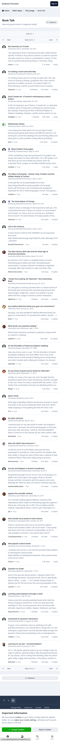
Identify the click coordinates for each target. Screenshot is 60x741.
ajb (9, 511)
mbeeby (19, 101)
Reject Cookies (45, 729)
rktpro (18, 126)
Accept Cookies (16, 729)
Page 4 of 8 (30, 40)
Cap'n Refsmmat (22, 328)
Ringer (10, 389)
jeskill (18, 373)
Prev (9, 40)
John (9, 142)
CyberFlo (11, 339)
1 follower (35, 117)
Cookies (38, 708)
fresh (18, 308)
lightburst (11, 299)
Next (51, 40)
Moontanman (21, 445)
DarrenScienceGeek (23, 546)
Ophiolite (11, 364)
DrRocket (11, 662)
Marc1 (18, 596)
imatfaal (11, 167)
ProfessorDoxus (22, 151)
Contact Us (28, 708)
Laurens (11, 586)
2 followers (34, 89)
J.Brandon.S (20, 621)
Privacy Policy (16, 708)
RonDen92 (20, 420)
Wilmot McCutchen (23, 256)
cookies (18, 717)
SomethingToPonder (23, 283)
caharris (19, 646)
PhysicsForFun (13, 612)
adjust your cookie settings (25, 720)
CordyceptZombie (22, 521)
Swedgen (11, 117)
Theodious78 (21, 74)
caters (18, 49)
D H (9, 411)
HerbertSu (20, 398)
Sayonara (11, 89)
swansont (11, 219)
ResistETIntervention (24, 178)
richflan (11, 637)
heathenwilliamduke (23, 471)
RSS (46, 708)
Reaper (18, 348)
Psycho (10, 561)
